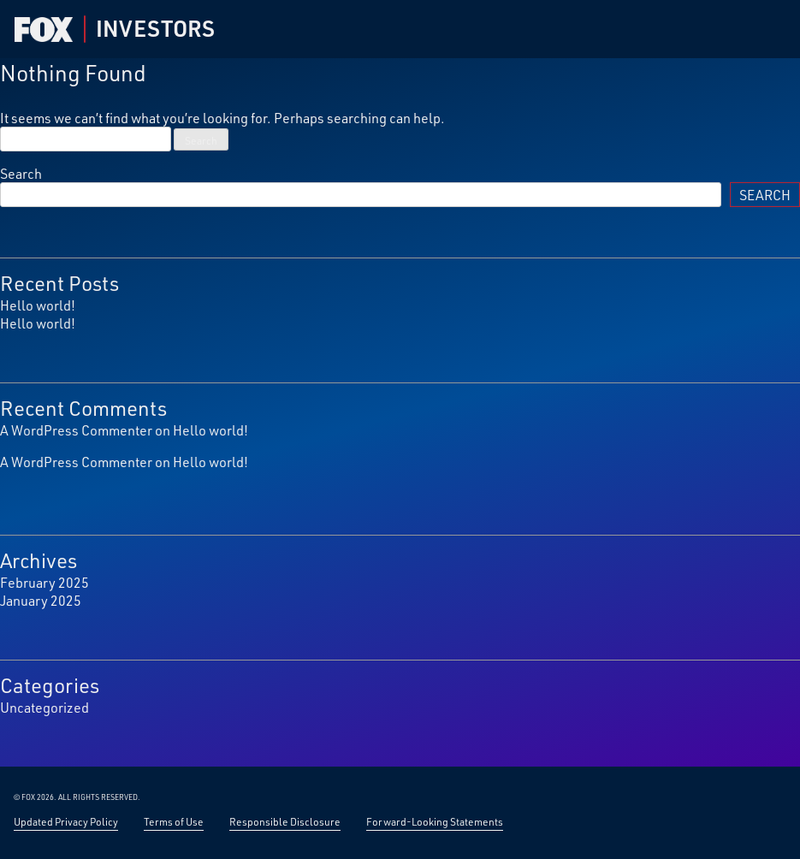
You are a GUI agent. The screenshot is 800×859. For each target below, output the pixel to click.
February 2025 (44, 582)
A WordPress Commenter (76, 430)
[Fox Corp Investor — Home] (44, 29)
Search (21, 173)
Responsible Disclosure (285, 821)
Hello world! (37, 305)
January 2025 (40, 600)
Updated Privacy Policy (66, 821)
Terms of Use (174, 821)
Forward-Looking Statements (434, 821)
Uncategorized (44, 707)
